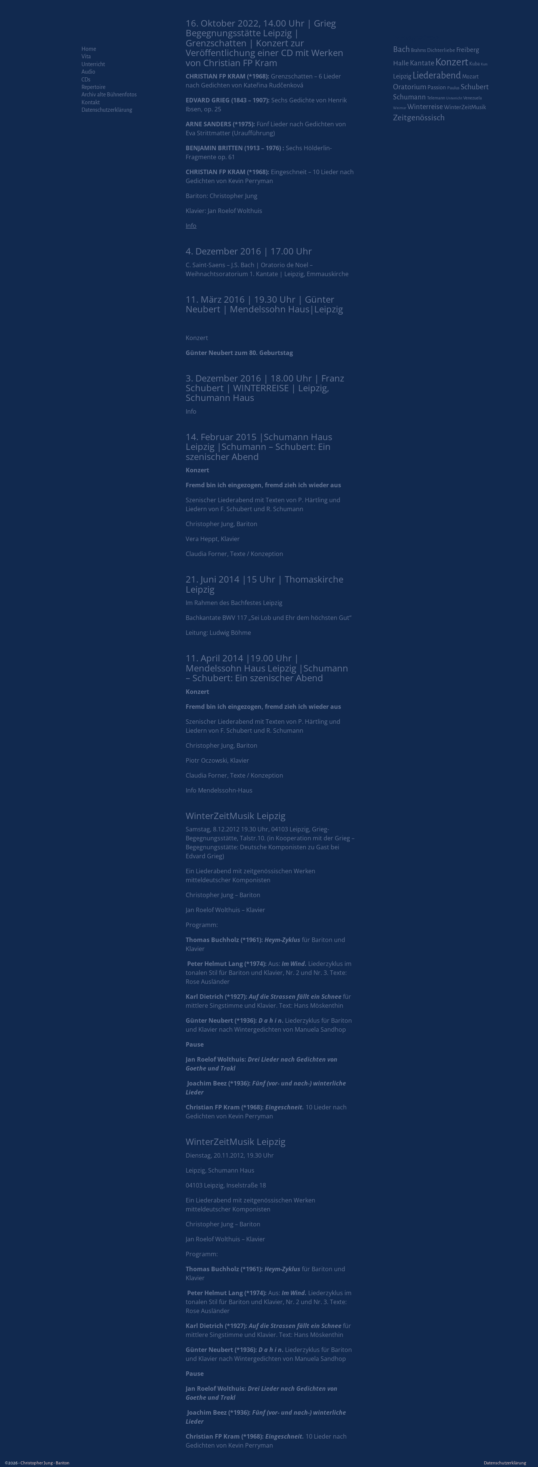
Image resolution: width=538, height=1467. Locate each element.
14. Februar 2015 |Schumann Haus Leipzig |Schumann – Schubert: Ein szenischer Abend (259, 446)
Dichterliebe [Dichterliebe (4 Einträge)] (441, 50)
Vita (86, 56)
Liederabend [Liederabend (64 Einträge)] (436, 75)
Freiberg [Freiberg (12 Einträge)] (467, 49)
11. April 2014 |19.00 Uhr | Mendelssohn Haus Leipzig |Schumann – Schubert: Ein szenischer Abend (267, 668)
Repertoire (93, 87)
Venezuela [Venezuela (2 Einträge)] (472, 98)
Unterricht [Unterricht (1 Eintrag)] (454, 98)
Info (191, 411)
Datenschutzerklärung (106, 110)
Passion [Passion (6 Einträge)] (436, 87)
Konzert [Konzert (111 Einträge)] (451, 62)
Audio (88, 72)
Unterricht (93, 64)
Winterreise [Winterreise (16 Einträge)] (425, 107)
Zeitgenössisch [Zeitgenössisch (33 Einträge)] (419, 117)
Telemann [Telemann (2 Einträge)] (436, 98)
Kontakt (90, 102)
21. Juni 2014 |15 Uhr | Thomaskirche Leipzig (264, 584)
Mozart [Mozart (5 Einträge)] (470, 77)
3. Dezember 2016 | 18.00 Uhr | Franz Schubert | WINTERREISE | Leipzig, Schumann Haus (265, 388)
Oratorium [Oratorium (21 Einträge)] (409, 87)
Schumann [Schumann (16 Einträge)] (409, 97)
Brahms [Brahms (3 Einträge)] (418, 50)
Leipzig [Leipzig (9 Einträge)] (402, 76)
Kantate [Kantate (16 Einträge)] (422, 63)
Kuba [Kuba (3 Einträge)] (474, 64)
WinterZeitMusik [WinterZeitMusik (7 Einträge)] (465, 107)
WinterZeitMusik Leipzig (235, 815)
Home (88, 49)
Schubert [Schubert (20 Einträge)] (475, 87)
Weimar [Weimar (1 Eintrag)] (399, 108)
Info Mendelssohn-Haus (219, 790)
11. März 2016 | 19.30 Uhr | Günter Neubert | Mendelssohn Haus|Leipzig (264, 304)
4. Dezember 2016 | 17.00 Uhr (249, 251)
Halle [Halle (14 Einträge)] (401, 63)
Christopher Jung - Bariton (45, 1463)
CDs (85, 80)
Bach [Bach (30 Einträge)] (401, 49)
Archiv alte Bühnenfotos (109, 95)
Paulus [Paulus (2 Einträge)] (453, 88)
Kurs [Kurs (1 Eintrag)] (484, 64)
